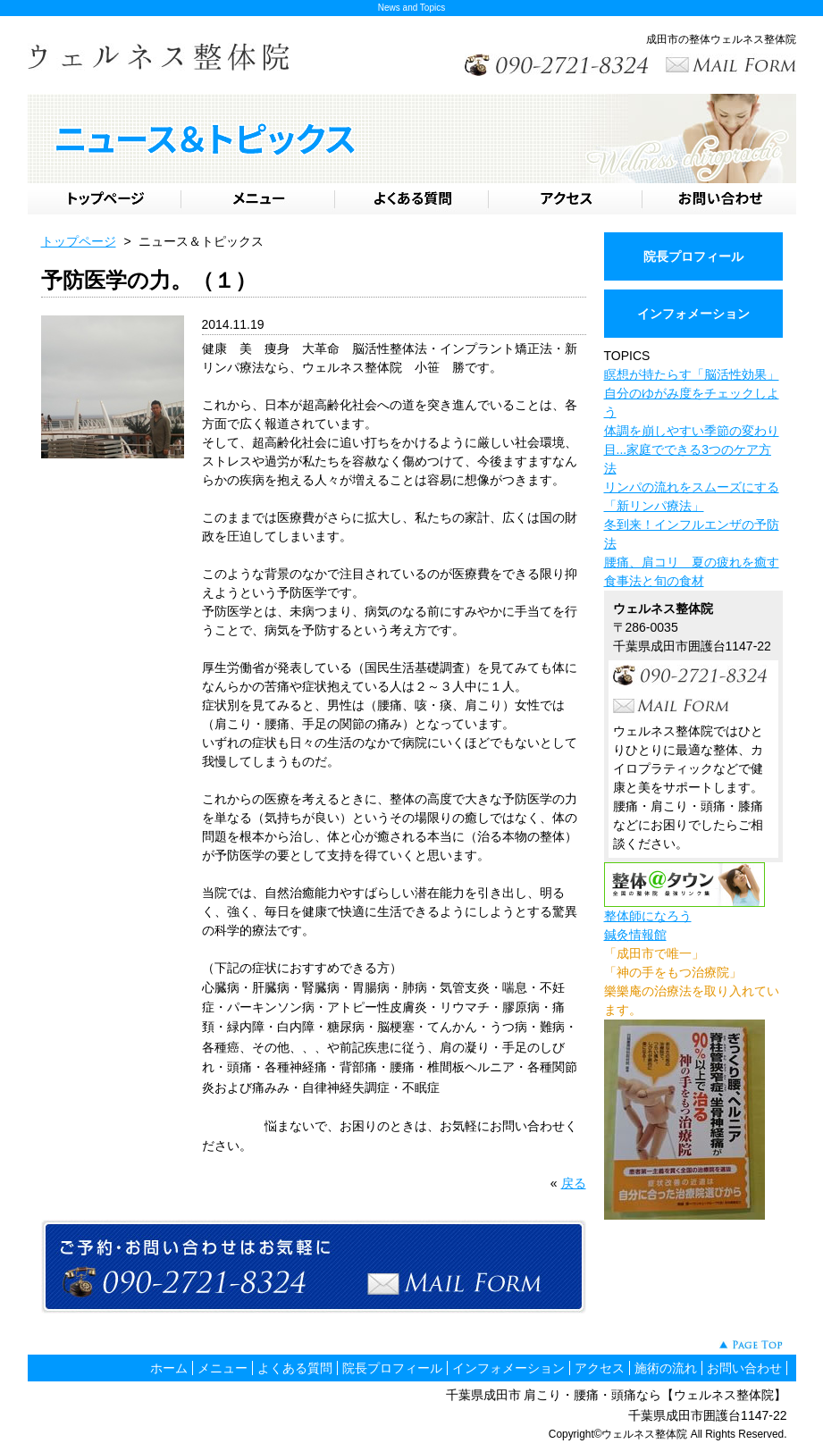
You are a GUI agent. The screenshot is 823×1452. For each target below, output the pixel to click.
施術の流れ (665, 1368)
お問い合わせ (744, 1368)
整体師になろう (648, 916)
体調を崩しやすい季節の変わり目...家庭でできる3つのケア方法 (691, 449)
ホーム (169, 1368)
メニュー (222, 1368)
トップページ (78, 241)
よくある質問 (294, 1368)
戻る (573, 1183)
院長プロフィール (693, 256)
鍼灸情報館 (635, 934)
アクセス (600, 1368)
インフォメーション (693, 313)
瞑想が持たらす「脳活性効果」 (691, 374)
